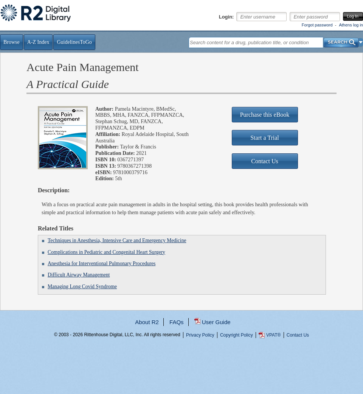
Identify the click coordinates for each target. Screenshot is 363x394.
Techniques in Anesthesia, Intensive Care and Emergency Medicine (117, 240)
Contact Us (298, 335)
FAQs (176, 322)
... (182, 362)
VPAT (273, 335)
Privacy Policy (200, 335)
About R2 (147, 322)
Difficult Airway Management (79, 275)
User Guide (216, 322)
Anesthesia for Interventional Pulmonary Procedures (101, 263)
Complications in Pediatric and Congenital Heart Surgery (106, 252)
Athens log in (351, 25)
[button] (361, 42)
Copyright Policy (236, 335)
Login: (226, 17)
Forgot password (317, 25)
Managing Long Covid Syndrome (82, 286)
